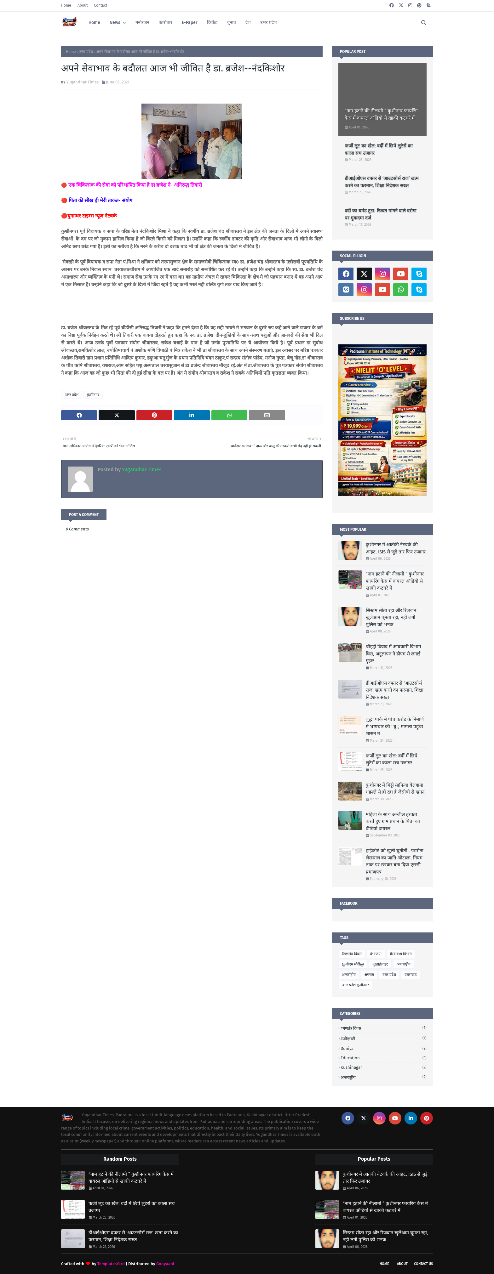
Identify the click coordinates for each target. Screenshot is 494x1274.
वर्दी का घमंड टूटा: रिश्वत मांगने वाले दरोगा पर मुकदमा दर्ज (380, 214)
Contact (100, 5)
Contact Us (423, 1264)
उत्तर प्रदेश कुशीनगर (355, 985)
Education (384, 1058)
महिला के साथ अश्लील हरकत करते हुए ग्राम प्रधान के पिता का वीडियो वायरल (393, 821)
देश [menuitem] (248, 22)
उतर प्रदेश (389, 974)
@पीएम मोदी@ (353, 964)
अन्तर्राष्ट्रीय (349, 974)
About (83, 5)
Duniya (384, 1048)
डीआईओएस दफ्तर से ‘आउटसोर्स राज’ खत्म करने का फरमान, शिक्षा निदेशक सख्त (382, 181)
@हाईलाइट (380, 964)
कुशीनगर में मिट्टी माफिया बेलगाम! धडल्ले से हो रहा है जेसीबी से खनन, (396, 788)
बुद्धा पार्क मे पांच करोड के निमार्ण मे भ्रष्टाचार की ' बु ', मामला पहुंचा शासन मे (395, 726)
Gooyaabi (165, 1263)
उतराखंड (410, 974)
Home (66, 5)
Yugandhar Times (82, 82)
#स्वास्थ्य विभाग (401, 954)
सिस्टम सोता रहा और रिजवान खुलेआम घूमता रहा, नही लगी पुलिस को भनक (391, 617)
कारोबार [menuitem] (165, 22)
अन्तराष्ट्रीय (404, 964)
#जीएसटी (384, 1038)
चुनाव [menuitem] (231, 22)
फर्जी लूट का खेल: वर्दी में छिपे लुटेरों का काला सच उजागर (379, 149)
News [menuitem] (115, 22)
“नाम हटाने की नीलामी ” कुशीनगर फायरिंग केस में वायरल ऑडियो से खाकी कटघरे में (381, 114)
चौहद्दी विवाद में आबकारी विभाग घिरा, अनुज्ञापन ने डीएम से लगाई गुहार (393, 654)
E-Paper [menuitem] (190, 22)
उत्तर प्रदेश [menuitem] (268, 22)
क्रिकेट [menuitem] (212, 22)
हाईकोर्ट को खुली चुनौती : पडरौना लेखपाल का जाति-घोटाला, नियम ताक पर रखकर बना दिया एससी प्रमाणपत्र (394, 861)
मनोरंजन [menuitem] (142, 22)
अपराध (369, 974)
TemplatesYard (111, 1263)
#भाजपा (376, 954)
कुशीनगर (93, 395)
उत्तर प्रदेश (86, 51)
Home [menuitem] (94, 22)
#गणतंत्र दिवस (352, 954)
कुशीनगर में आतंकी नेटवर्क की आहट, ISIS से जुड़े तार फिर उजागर (396, 548)
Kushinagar (384, 1067)
